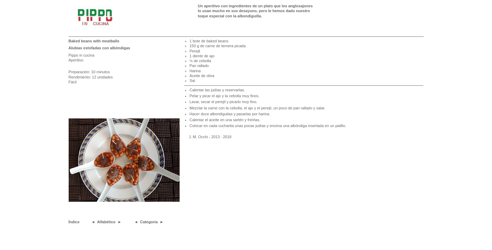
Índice (74, 222)
